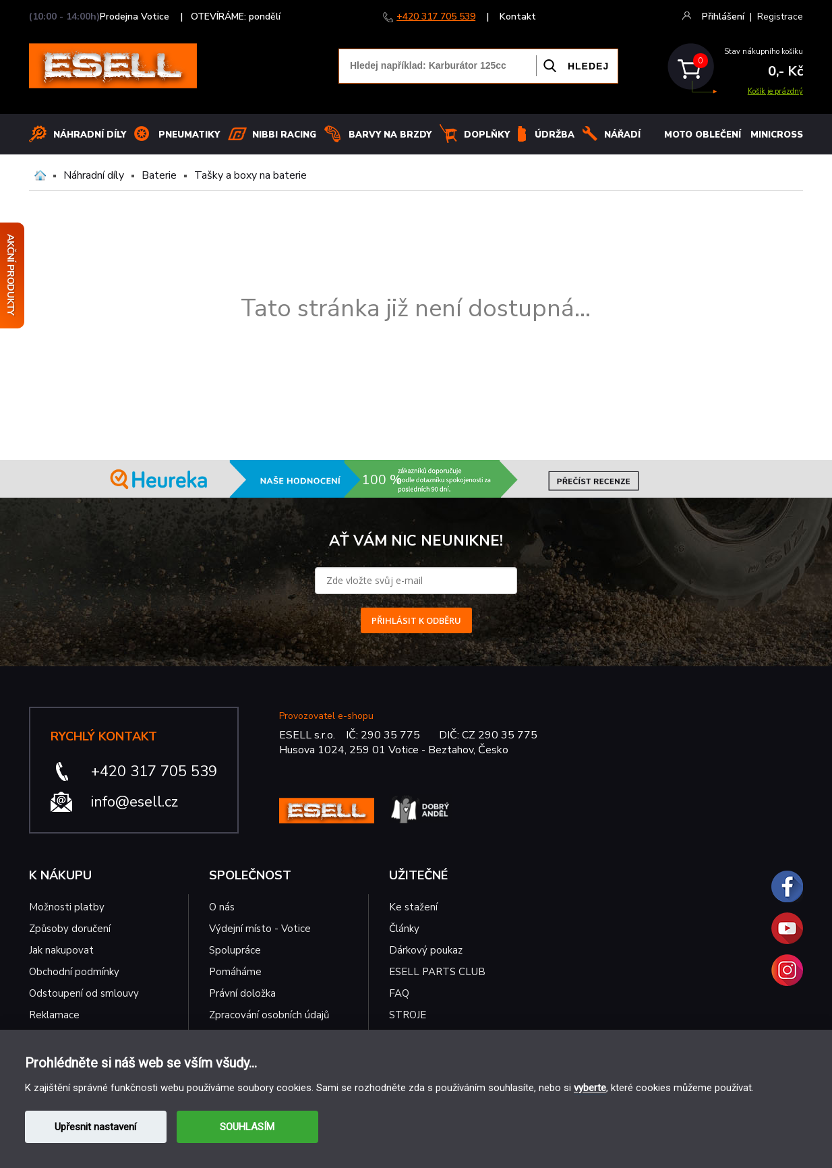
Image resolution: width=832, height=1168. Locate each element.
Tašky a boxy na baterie (250, 175)
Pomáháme (235, 972)
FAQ (399, 993)
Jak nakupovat (61, 950)
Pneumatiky (189, 135)
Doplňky (487, 135)
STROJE (407, 1015)
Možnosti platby (67, 907)
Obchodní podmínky (74, 972)
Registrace (780, 16)
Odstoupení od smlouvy (84, 993)
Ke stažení (413, 907)
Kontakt (518, 16)
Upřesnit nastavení (95, 1127)
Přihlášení (723, 16)
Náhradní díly (89, 135)
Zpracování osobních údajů (269, 1015)
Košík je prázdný (775, 91)
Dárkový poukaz (426, 950)
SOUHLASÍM (247, 1127)
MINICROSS (776, 135)
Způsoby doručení (70, 928)
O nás (222, 907)
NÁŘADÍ (622, 135)
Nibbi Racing (284, 135)
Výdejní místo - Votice (260, 928)
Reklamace (54, 1015)
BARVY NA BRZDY (390, 135)
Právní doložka (242, 993)
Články (404, 928)
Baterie (159, 175)
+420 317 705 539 (435, 16)
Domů (40, 175)
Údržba (554, 135)
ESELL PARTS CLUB (437, 972)
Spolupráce (235, 950)
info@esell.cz (134, 802)
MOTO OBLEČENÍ (702, 135)
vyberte (590, 1088)
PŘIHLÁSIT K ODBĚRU (416, 620)
